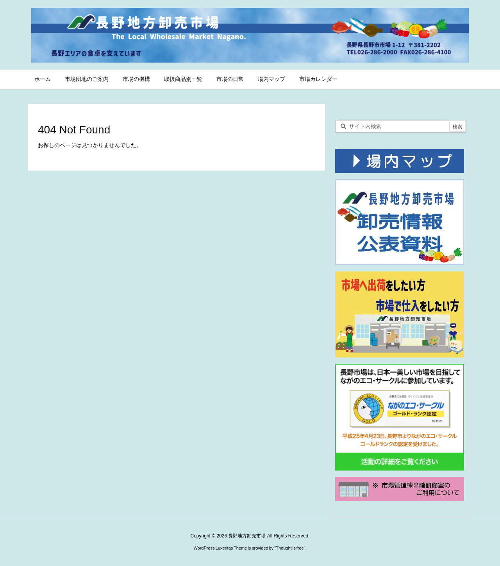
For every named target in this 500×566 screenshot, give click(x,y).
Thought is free (290, 548)
